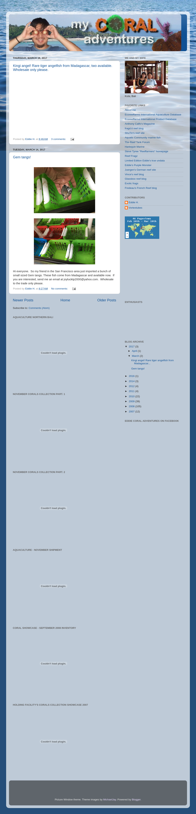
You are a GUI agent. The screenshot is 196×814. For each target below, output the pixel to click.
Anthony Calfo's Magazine (140, 123)
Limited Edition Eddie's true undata (145, 160)
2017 (132, 346)
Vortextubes (135, 207)
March (136, 355)
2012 (132, 386)
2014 (132, 381)
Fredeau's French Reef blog (141, 188)
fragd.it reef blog (134, 128)
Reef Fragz (131, 156)
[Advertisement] (153, 270)
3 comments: (59, 139)
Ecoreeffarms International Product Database (150, 119)
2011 (132, 391)
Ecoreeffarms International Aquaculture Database (153, 114)
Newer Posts (23, 300)
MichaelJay (109, 799)
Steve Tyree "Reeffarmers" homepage (146, 151)
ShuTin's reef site (135, 133)
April (135, 350)
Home (65, 300)
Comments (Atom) (39, 308)
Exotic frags (131, 183)
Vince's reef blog (134, 174)
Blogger (136, 799)
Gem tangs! (22, 157)
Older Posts (106, 300)
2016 (132, 376)
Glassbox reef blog (135, 178)
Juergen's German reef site (140, 169)
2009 (132, 401)
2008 (132, 406)
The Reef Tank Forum (137, 142)
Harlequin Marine (135, 146)
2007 (132, 411)
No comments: (60, 288)
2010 (132, 396)
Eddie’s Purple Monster (138, 165)
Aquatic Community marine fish (143, 137)
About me (130, 110)
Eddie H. (134, 202)
